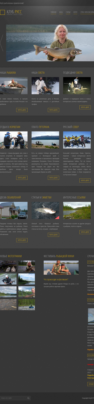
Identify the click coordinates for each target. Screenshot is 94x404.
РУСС (14, 12)
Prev (1, 43)
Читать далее (22, 110)
